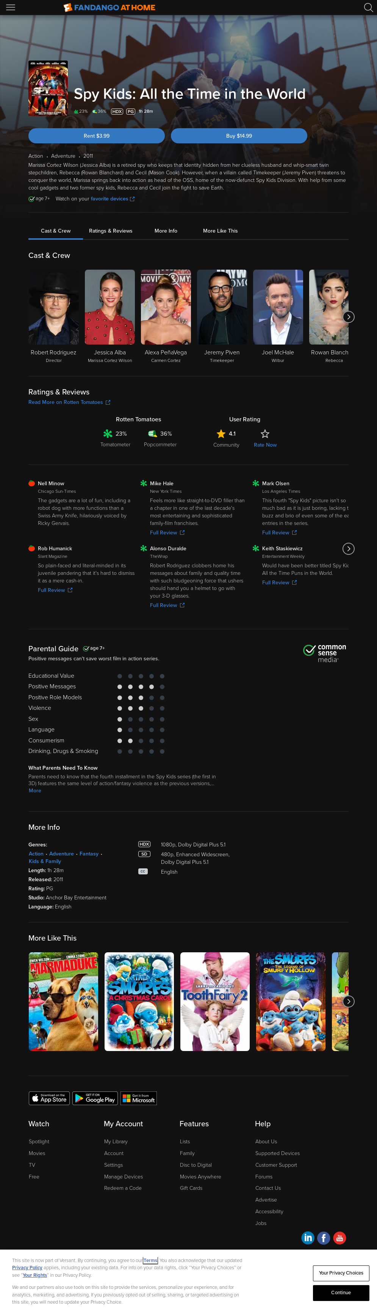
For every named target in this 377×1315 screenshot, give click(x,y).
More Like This (220, 231)
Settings (113, 1165)
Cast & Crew (55, 231)
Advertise (266, 1200)
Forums (263, 1177)
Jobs (260, 1223)
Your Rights (35, 1275)
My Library (116, 1141)
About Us (266, 1141)
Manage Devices (123, 1177)
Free (34, 1177)
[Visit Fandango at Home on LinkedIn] (308, 1239)
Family (187, 1153)
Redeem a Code (123, 1188)
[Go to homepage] (109, 7)
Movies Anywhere (200, 1177)
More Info (166, 231)
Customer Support (276, 1165)
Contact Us (268, 1188)
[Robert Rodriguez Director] (53, 317)
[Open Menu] (11, 7)
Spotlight (39, 1141)
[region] (188, 1282)
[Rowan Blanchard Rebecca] (334, 317)
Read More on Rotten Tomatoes (69, 402)
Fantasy (89, 854)
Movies (37, 1153)
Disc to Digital (196, 1165)
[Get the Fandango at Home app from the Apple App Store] (49, 1098)
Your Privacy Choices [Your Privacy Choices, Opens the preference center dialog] (341, 1273)
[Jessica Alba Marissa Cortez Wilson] (109, 317)
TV (32, 1165)
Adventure (61, 854)
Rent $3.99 (97, 136)
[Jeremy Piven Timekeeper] (222, 317)
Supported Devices (277, 1153)
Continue (341, 1293)
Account (114, 1153)
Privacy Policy (27, 1268)
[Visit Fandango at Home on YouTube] (340, 1239)
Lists (185, 1141)
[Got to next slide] (348, 317)
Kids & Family (45, 861)
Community (226, 445)
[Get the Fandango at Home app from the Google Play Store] (95, 1098)
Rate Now (265, 445)
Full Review (167, 532)
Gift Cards (191, 1188)
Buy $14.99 (239, 136)
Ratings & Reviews (111, 231)
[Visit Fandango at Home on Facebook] (324, 1239)
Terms (150, 1261)
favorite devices (113, 199)
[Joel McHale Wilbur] (278, 317)
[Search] (369, 7)
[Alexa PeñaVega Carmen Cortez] (166, 317)
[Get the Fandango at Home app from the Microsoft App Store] (138, 1098)
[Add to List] (344, 111)
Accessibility (269, 1211)
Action (36, 854)
